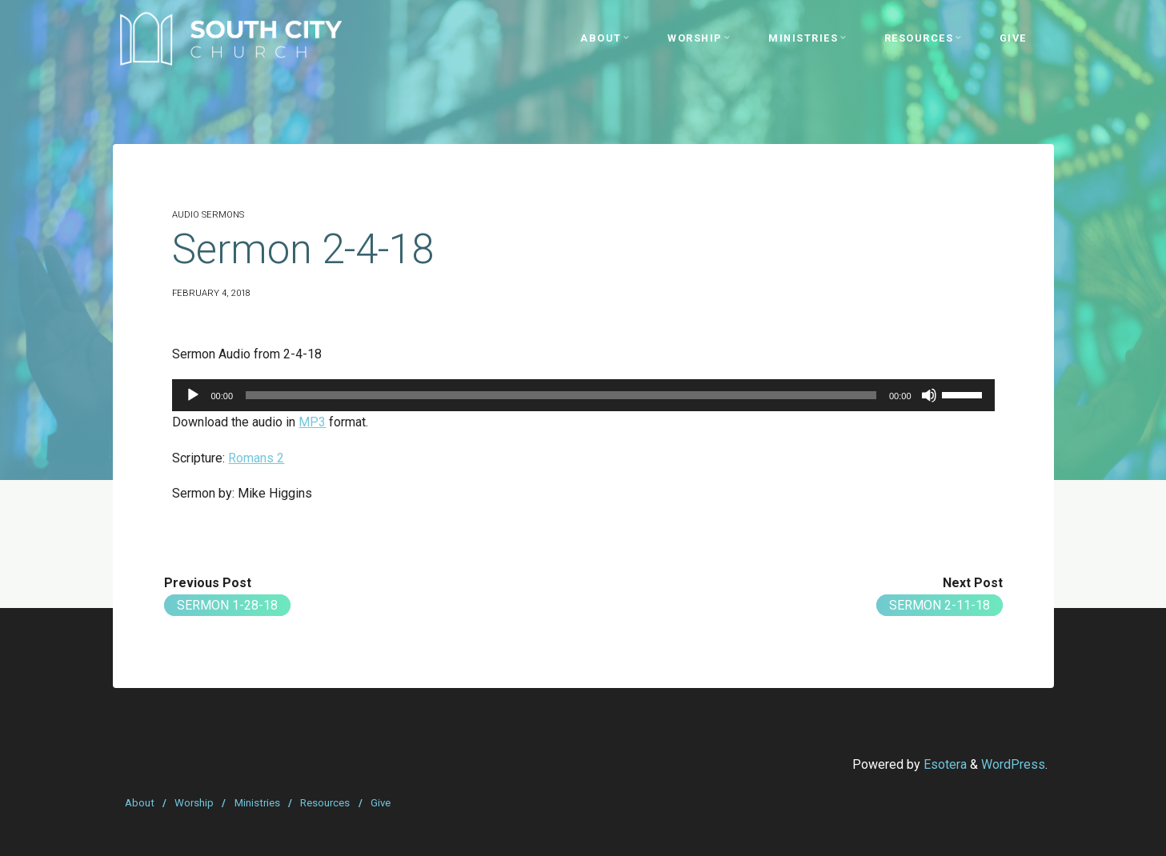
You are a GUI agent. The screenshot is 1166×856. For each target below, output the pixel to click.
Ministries (257, 803)
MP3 (312, 422)
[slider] (561, 395)
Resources (325, 803)
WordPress (1013, 764)
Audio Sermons (208, 215)
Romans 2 (256, 458)
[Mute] (928, 395)
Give (381, 803)
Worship (194, 803)
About (139, 803)
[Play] (193, 395)
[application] (583, 395)
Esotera (943, 764)
